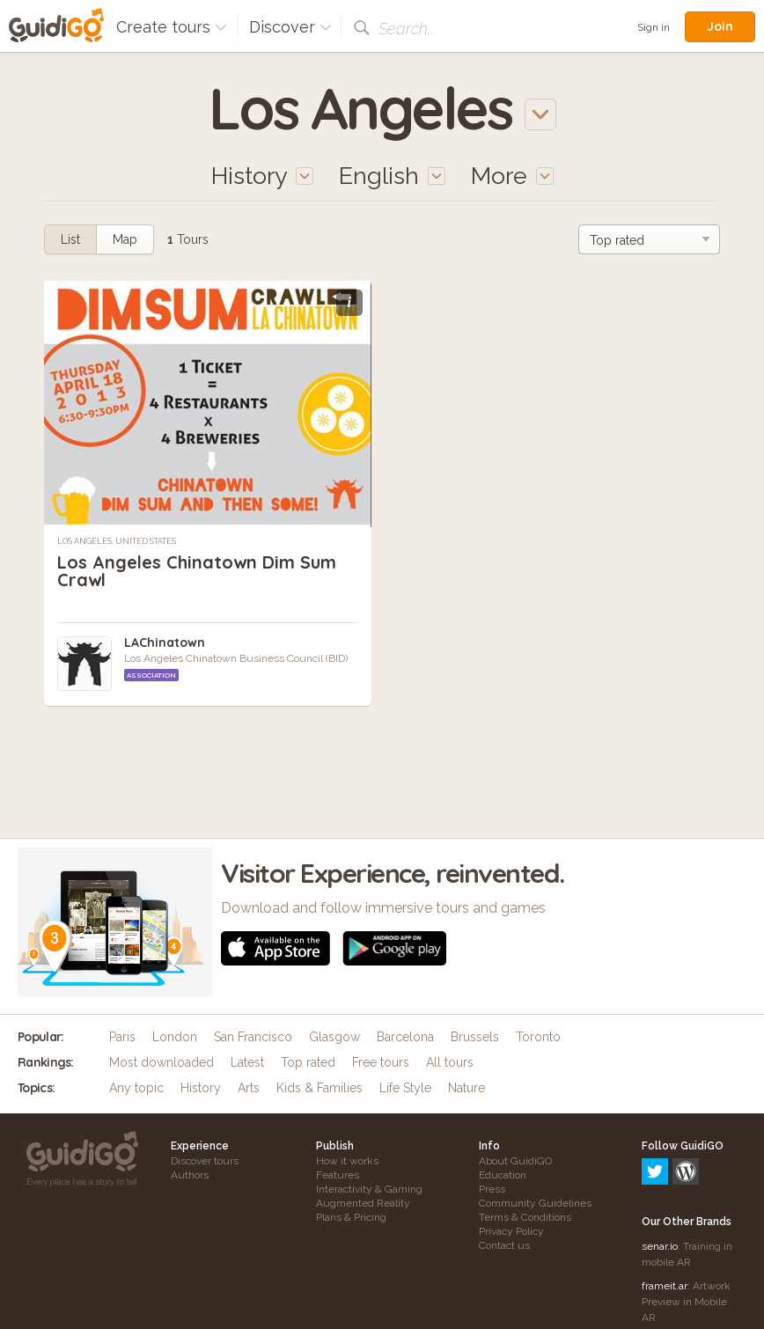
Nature (466, 1088)
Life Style (405, 1088)
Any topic (136, 1088)
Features (337, 1175)
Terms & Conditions (525, 1217)
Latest (247, 1062)
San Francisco (253, 1037)
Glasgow (334, 1037)
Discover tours (205, 1161)
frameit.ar (664, 1210)
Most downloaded (161, 1062)
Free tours (380, 1062)
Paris (122, 1037)
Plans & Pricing (351, 1217)
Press (492, 1189)
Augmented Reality (363, 1203)
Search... (407, 28)
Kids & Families (319, 1088)
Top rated (308, 1062)
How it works (347, 1161)
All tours (450, 1062)
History (200, 1088)
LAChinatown (164, 642)
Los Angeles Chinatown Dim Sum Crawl (196, 571)
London (174, 1037)
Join (720, 26)
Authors (190, 1175)
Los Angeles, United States (116, 541)
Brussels (475, 1037)
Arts (249, 1088)
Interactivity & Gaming (369, 1189)
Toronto (538, 1037)
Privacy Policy (511, 1231)
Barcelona (405, 1037)
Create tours (171, 27)
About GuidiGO (515, 1161)
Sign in (653, 27)
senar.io (660, 1170)
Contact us (504, 1245)
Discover (290, 27)
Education (502, 1175)
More (512, 175)
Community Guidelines (535, 1203)
